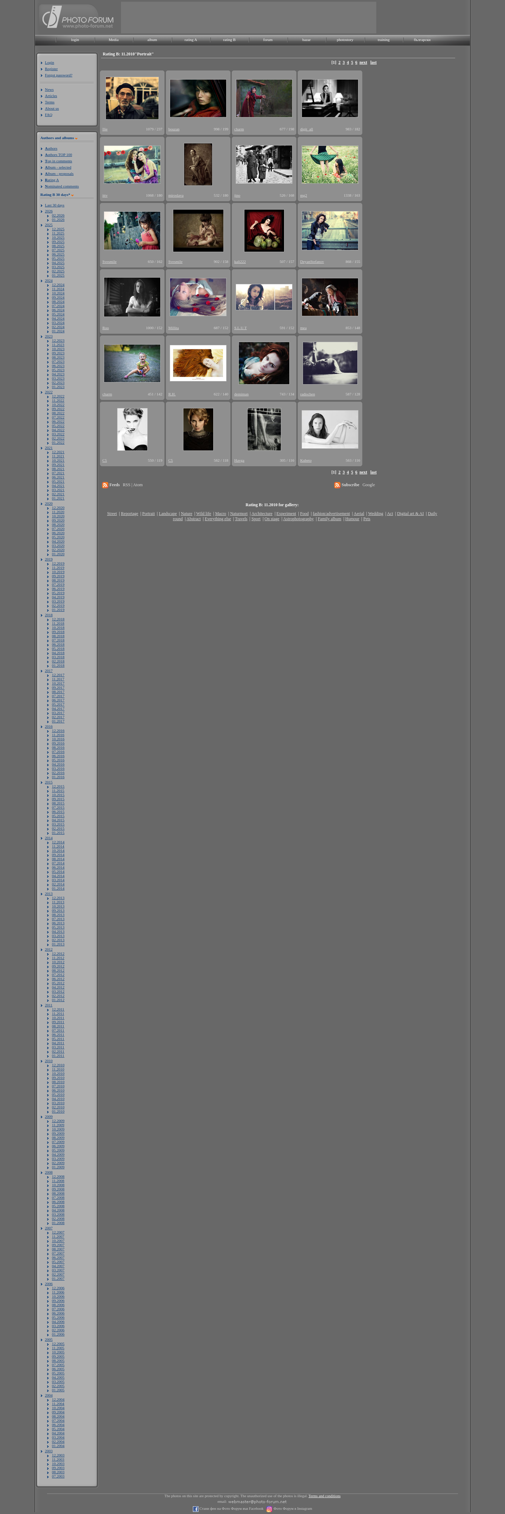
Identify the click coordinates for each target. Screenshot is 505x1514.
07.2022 (58, 417)
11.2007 (58, 1236)
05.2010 (58, 1094)
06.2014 (58, 867)
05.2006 (58, 1317)
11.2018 (58, 623)
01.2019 (58, 609)
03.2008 (58, 1214)
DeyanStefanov (312, 261)
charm (239, 129)
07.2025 (58, 250)
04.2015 (58, 820)
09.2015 (58, 799)
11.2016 (58, 735)
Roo (105, 328)
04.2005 (58, 1377)
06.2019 (58, 588)
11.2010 (58, 1069)
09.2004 (58, 1412)
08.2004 (58, 1416)
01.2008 (58, 1223)
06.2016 (58, 756)
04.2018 (58, 653)
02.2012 (58, 995)
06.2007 (58, 1257)
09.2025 (58, 241)
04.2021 (58, 485)
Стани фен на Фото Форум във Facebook (230, 1508)
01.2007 (58, 1278)
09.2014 (58, 855)
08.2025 (58, 246)
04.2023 (58, 374)
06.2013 (58, 923)
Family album (329, 518)
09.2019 (58, 576)
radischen (307, 394)
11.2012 (58, 958)
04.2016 (58, 764)
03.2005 (58, 1381)
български (422, 40)
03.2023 (58, 378)
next (363, 62)
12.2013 (58, 898)
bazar (306, 40)
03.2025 (58, 267)
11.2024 (58, 289)
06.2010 (58, 1090)
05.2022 (58, 425)
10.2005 (58, 1352)
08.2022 (58, 413)
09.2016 (58, 743)
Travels (241, 518)
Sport (256, 518)
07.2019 (58, 584)
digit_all (306, 129)
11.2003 (58, 1459)
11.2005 (58, 1348)
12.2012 (58, 953)
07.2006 (58, 1309)
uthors (51, 148)
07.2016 (58, 751)
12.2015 (58, 786)
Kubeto (305, 460)
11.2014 (58, 846)
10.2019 (58, 572)
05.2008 (58, 1206)
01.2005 (58, 1390)
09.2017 (58, 687)
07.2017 (58, 696)
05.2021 (58, 481)
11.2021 (58, 456)
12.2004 (58, 1399)
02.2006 (58, 1330)
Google (369, 484)
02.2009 (58, 1163)
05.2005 (58, 1373)
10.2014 (58, 850)
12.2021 (58, 452)
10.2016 (58, 739)
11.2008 (58, 1181)
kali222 (240, 261)
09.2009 (58, 1133)
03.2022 (58, 434)
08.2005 (58, 1360)
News (49, 89)
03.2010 (58, 1103)
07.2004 (58, 1420)
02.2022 (58, 438)
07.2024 (58, 306)
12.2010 (58, 1065)
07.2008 (58, 1197)
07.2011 (58, 1030)
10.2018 (58, 627)
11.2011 (58, 1013)
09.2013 (58, 910)
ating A (52, 180)
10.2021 (58, 460)
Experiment (286, 513)
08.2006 (58, 1305)
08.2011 (58, 1026)
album (152, 40)
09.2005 (58, 1356)
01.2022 (58, 442)
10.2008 (58, 1185)
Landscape (168, 513)
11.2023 (58, 344)
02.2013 (58, 940)
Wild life (203, 513)
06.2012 (58, 979)
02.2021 (58, 494)
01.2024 (58, 331)
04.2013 (58, 931)
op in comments (58, 161)
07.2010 (58, 1086)
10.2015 (58, 795)
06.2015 (58, 811)
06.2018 (58, 644)
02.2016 (58, 772)
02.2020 (58, 550)
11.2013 (58, 902)
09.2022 (58, 409)
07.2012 (58, 974)
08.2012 (58, 970)
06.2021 (58, 477)
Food (304, 513)
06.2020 (58, 533)
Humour (352, 518)
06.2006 (58, 1313)
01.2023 (58, 387)
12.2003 (58, 1455)
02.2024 (58, 327)
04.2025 (58, 262)
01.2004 (58, 1446)
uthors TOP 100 (58, 154)
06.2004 (58, 1425)
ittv (105, 195)
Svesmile (109, 261)
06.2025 (58, 254)
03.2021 (58, 490)
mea (303, 328)
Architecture (261, 513)
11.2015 (58, 790)
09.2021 (58, 464)
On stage (271, 518)
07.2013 (58, 919)
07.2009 (58, 1142)
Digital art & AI (410, 513)
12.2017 (58, 675)
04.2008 (58, 1210)
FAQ (48, 115)
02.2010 (58, 1107)
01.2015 (58, 832)
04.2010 (58, 1099)
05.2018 (58, 648)
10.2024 (58, 293)
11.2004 (58, 1403)
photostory (345, 40)
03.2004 (58, 1437)
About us (52, 108)
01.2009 (58, 1167)
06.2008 (58, 1202)
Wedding (375, 513)
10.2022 (58, 404)
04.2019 (58, 597)
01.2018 (58, 665)
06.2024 (58, 310)
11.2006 (58, 1292)
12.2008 (58, 1176)
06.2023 (58, 366)
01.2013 (58, 944)
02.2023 (58, 382)
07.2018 (58, 640)
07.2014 (58, 863)
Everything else (218, 518)
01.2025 (58, 275)
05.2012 (58, 983)
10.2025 (58, 237)
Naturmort (239, 513)
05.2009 (58, 1150)
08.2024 (58, 301)
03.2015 (58, 824)
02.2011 (58, 1051)
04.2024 (58, 318)
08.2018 (58, 636)
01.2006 (58, 1334)
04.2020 (58, 541)
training (384, 40)
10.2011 (58, 1018)
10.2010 (58, 1073)
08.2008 (58, 1193)
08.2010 (58, 1082)
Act (390, 513)
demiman (241, 394)
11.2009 (58, 1125)
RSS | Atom (132, 484)
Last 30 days (55, 205)
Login (49, 62)
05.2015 (58, 816)
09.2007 (58, 1245)
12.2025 (58, 229)
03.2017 (58, 713)
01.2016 (58, 777)
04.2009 (58, 1154)
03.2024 (58, 322)
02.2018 (58, 661)
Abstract (194, 518)
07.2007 (58, 1253)
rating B (229, 40)
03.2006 (58, 1326)
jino (237, 195)
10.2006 (58, 1296)
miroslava (175, 195)
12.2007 (58, 1232)
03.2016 (58, 768)
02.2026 (58, 215)
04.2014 (58, 876)
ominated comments (62, 186)
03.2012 (58, 991)
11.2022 (58, 400)
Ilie (105, 129)
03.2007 (58, 1270)
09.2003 (58, 1468)
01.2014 (58, 888)
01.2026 (58, 219)
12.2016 (58, 730)
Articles (51, 96)
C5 (104, 460)
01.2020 (58, 554)
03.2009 (58, 1158)
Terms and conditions (325, 1496)
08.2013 (58, 914)
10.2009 (58, 1129)
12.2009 (58, 1121)
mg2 (303, 195)
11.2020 (58, 512)
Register (51, 69)
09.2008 (58, 1189)
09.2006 (58, 1300)
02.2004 (58, 1441)
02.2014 (58, 884)
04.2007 (58, 1266)
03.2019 (58, 601)
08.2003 (58, 1472)
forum (268, 40)
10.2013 (58, 906)
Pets (366, 518)
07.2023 (58, 361)
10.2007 (58, 1240)
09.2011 (58, 1022)
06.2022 (58, 421)
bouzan (174, 129)
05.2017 (58, 704)
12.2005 (58, 1344)
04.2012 (58, 987)
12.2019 (58, 563)
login (75, 40)
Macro (220, 513)
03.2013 (58, 935)
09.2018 (58, 632)
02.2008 (58, 1218)
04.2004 (58, 1433)
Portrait (148, 513)
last (373, 62)
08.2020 (58, 524)
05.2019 (58, 593)
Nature (187, 513)
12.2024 (58, 285)
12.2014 (58, 842)
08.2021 (58, 469)
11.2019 (58, 567)
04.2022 (58, 430)
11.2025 (58, 233)
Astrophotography (298, 518)
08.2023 (58, 357)
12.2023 (58, 340)
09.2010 (58, 1077)
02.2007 (58, 1274)
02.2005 (58, 1386)
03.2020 (58, 545)
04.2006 (58, 1321)
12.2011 (58, 1009)
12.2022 (58, 396)
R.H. (172, 394)
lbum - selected (58, 167)
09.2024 (58, 297)
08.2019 (58, 580)
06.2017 (58, 700)
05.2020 (58, 537)
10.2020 (58, 516)
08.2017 (58, 692)
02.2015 (58, 828)
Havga (239, 460)
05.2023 (58, 370)
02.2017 (58, 717)
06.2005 (58, 1369)
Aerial (359, 513)
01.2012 (58, 1000)
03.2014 (58, 880)
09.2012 (58, 966)
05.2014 (58, 871)
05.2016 (58, 760)
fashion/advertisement (331, 513)
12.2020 (58, 507)
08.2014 (58, 859)
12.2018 (58, 619)
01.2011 (58, 1055)
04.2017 (58, 708)
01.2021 (58, 498)
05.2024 (58, 314)
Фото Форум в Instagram (292, 1508)
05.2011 (58, 1039)
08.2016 (58, 747)
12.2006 (58, 1288)
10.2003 (58, 1463)
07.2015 (58, 807)
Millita (173, 328)
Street (112, 513)
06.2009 (58, 1146)
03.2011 (58, 1047)
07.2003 (58, 1476)
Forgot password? (58, 75)
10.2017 (58, 683)
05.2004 (58, 1429)
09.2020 (58, 520)
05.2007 (58, 1262)
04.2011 (58, 1043)
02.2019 (58, 605)
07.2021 (58, 473)
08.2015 (58, 803)
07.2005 (58, 1365)
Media (114, 40)
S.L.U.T (240, 328)
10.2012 (58, 962)
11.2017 (58, 679)
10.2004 (58, 1408)
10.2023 (58, 349)
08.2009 (58, 1137)
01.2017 (58, 721)
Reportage (129, 513)
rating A (190, 40)
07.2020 (58, 529)
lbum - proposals (59, 173)
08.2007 (58, 1249)
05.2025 (58, 258)
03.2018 (58, 657)
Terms (49, 102)
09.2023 (58, 353)
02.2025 (58, 271)
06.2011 (58, 1034)
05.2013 (58, 927)
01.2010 (58, 1111)
